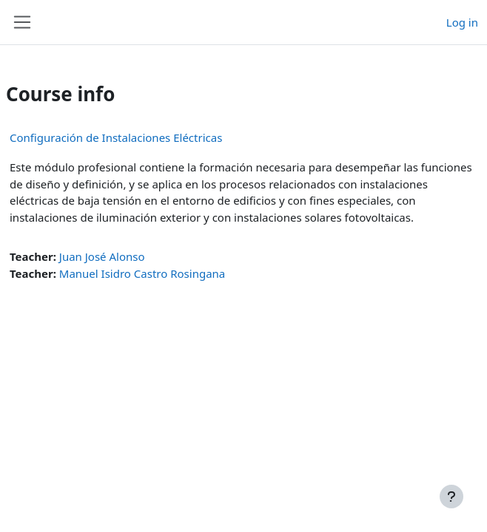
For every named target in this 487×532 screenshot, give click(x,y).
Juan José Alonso (102, 256)
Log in (462, 22)
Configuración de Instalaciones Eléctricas (116, 137)
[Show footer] (451, 496)
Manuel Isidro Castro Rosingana (142, 273)
